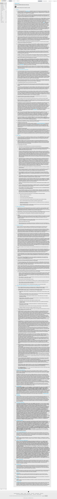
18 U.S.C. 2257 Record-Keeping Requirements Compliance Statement (24, 494)
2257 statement (22, 64)
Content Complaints (39, 494)
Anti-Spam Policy (37, 493)
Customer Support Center (17, 493)
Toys (3, 11)
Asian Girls (3, 10)
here (44, 22)
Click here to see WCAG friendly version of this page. (22, 4)
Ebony (3, 13)
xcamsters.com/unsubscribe (41, 123)
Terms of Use (28, 493)
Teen (3, 12)
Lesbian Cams (3, 22)
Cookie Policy (34, 494)
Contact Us (22, 493)
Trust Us (25, 493)
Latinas (3, 15)
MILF (3, 14)
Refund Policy (41, 493)
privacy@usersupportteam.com (43, 364)
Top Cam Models (3, 9)
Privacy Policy (35, 109)
